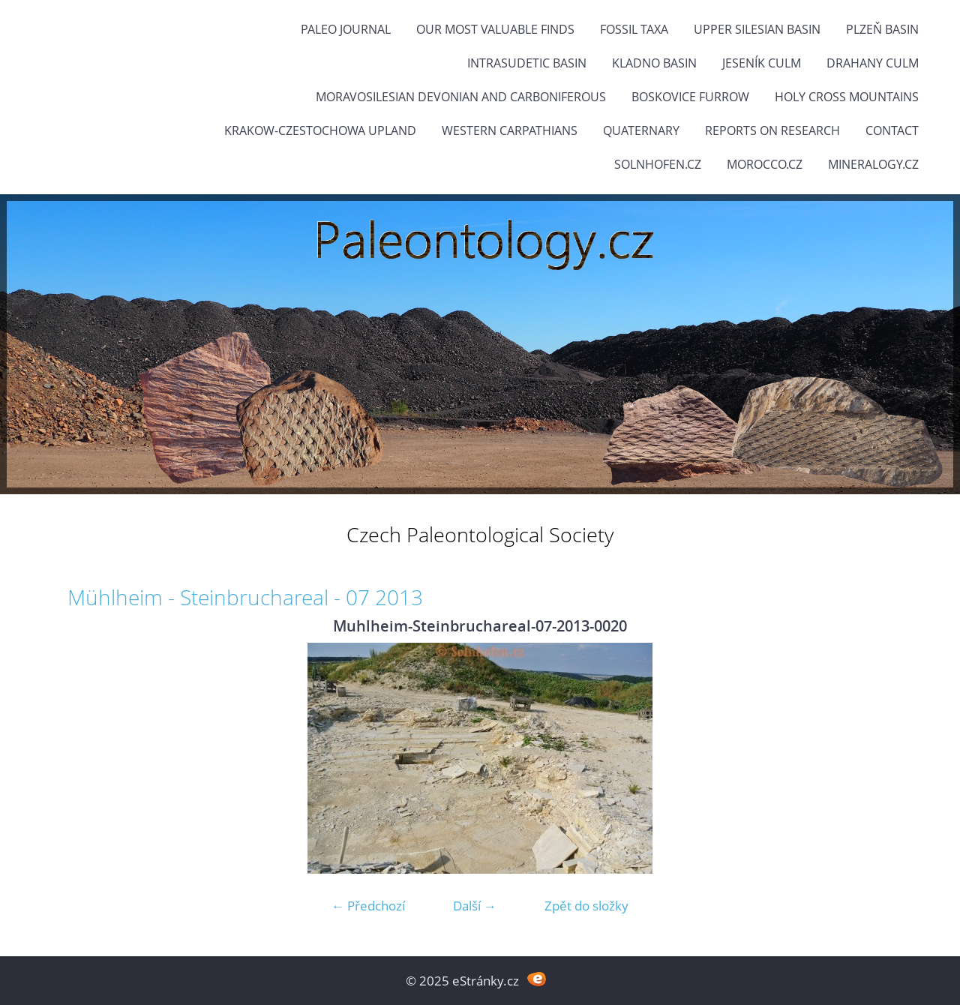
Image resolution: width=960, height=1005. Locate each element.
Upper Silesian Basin (757, 29)
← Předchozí (368, 905)
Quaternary (641, 130)
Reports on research (772, 130)
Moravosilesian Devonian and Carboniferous (461, 96)
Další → (474, 905)
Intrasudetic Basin (526, 63)
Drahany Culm (872, 63)
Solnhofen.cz (657, 164)
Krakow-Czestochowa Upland (320, 130)
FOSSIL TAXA (634, 29)
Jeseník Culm (761, 63)
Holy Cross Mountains (847, 96)
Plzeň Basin (882, 29)
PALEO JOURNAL (346, 29)
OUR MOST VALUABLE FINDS (495, 29)
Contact (892, 130)
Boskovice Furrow (690, 96)
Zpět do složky (586, 905)
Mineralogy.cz (873, 164)
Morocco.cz (764, 164)
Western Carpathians (510, 130)
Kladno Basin (654, 63)
